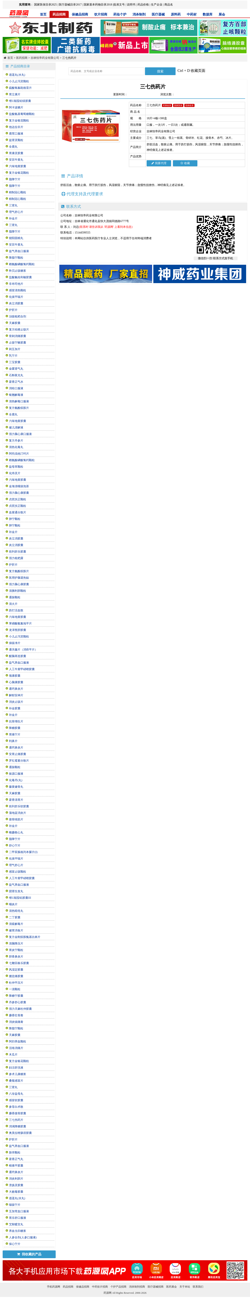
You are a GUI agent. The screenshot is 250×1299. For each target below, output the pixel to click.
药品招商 (59, 14)
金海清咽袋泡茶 (19, 486)
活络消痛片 (16, 1048)
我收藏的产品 (29, 1254)
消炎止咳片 (16, 701)
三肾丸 (13, 205)
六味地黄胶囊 (17, 166)
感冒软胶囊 (16, 1100)
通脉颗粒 (14, 597)
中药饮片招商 (100, 1286)
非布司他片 (16, 283)
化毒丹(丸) (15, 780)
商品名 (168, 4)
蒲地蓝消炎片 (17, 812)
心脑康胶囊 (16, 682)
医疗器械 (158, 14)
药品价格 (143, 4)
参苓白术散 (16, 1106)
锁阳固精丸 (16, 238)
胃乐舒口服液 (17, 1217)
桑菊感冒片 (16, 1080)
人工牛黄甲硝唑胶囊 (22, 669)
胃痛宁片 (14, 734)
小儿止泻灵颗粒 (19, 81)
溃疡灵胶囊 (16, 1185)
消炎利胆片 (16, 1178)
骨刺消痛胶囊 (17, 336)
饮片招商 (100, 14)
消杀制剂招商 (137, 1286)
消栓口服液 (16, 388)
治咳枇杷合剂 (17, 316)
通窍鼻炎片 (16, 688)
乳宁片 (13, 355)
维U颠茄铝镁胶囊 (20, 100)
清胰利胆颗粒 (17, 590)
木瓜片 (13, 1054)
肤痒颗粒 (14, 1152)
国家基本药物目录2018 (98, 4)
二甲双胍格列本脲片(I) (23, 852)
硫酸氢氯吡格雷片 (20, 87)
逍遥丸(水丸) (17, 74)
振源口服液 (16, 773)
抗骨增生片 (16, 721)
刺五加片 (14, 349)
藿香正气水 (16, 381)
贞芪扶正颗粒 (17, 499)
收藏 (185, 163)
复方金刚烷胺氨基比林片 (24, 937)
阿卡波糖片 (16, 107)
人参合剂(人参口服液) (23, 1237)
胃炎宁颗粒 (16, 950)
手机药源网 (53, 1286)
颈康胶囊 (14, 675)
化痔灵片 (14, 473)
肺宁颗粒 (14, 518)
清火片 (13, 603)
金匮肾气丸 (16, 368)
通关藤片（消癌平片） (23, 649)
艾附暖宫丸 (16, 1224)
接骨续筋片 (16, 819)
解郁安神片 (16, 695)
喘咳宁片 (14, 1204)
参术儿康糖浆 (17, 1074)
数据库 (207, 14)
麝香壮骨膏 (16, 1015)
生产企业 (156, 4)
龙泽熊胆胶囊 (17, 630)
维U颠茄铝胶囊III (20, 897)
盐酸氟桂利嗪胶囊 (20, 277)
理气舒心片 (16, 212)
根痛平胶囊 (16, 1165)
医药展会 (171, 1286)
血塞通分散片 (17, 512)
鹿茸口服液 (16, 133)
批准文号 (119, 4)
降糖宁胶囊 (16, 995)
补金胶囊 (14, 708)
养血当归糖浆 (17, 1230)
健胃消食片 (16, 930)
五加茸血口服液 (19, 1211)
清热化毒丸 (16, 447)
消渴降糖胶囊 (17, 1126)
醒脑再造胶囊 (17, 656)
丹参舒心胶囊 (17, 1002)
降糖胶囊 (14, 728)
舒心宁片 (14, 845)
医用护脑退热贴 (19, 577)
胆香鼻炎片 (16, 956)
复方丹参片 (16, 440)
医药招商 (22, 57)
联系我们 (198, 1286)
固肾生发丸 (16, 891)
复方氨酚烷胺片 (19, 407)
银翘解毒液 (16, 394)
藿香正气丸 (16, 1159)
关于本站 (184, 1286)
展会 (222, 14)
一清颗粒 (14, 989)
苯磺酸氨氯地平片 (20, 623)
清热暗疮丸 (16, 910)
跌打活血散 (16, 610)
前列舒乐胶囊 (17, 551)
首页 (43, 14)
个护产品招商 (118, 1286)
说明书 (131, 4)
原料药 (176, 14)
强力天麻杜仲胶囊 (20, 1008)
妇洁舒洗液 (16, 1067)
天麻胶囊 (14, 323)
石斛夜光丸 (16, 375)
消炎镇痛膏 (16, 1021)
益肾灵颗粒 (16, 140)
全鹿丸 (13, 146)
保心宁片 (14, 1244)
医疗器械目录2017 (70, 4)
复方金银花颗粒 (19, 120)
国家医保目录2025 (45, 4)
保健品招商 (80, 14)
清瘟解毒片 (16, 923)
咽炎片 (13, 904)
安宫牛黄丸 (16, 159)
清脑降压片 (16, 943)
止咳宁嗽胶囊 (17, 342)
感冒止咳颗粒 (17, 871)
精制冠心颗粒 (17, 192)
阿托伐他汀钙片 (19, 453)
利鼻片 (13, 741)
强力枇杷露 (16, 558)
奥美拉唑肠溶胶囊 (20, 1132)
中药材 (192, 14)
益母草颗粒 (16, 466)
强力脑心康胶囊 (19, 492)
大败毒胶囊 (16, 1191)
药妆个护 (119, 14)
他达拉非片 (16, 127)
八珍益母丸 (16, 1093)
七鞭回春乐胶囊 (19, 963)
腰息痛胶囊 (16, 976)
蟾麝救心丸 (16, 832)
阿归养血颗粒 (17, 1041)
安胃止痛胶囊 (17, 754)
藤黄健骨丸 (16, 786)
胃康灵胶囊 (16, 153)
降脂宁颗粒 (16, 257)
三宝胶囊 (14, 362)
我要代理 (159, 163)
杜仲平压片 (16, 982)
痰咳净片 (14, 643)
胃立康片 (14, 94)
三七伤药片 (16, 1119)
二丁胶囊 (14, 917)
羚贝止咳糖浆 (17, 270)
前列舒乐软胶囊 (19, 806)
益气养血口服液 (19, 251)
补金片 (13, 218)
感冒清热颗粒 (17, 290)
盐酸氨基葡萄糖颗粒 (22, 114)
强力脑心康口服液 (20, 434)
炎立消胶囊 (16, 303)
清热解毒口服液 (19, 401)
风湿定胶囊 (16, 969)
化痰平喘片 (16, 296)
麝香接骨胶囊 (17, 1113)
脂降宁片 (14, 179)
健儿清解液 (16, 427)
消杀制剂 (139, 14)
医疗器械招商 (156, 1286)
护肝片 (13, 309)
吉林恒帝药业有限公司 (45, 57)
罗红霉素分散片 (19, 760)
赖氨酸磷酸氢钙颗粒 (22, 264)
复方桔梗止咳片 (19, 329)
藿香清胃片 (16, 799)
